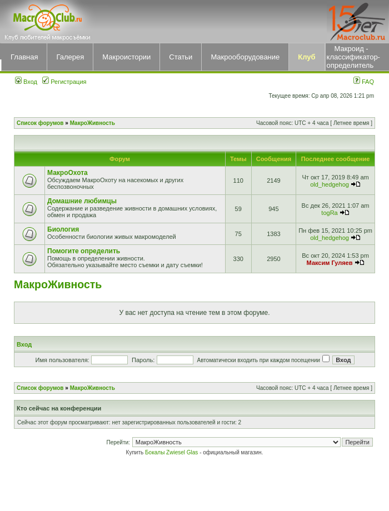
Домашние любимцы (82, 201)
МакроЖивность (92, 123)
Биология (63, 229)
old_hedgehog (329, 184)
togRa (329, 212)
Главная (24, 57)
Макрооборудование (245, 57)
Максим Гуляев (330, 262)
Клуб (306, 57)
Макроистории (126, 57)
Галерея (70, 57)
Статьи (180, 57)
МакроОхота (67, 173)
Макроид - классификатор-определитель (353, 56)
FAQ (363, 81)
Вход (26, 81)
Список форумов (40, 123)
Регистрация (64, 81)
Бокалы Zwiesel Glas (172, 452)
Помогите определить (83, 251)
